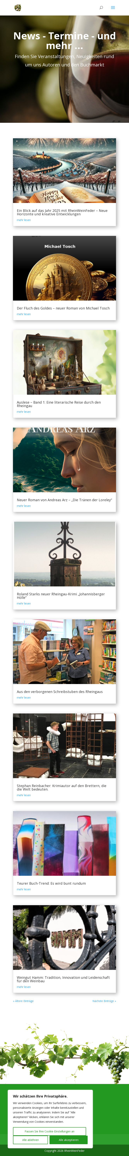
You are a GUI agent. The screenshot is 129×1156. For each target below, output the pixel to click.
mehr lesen (24, 220)
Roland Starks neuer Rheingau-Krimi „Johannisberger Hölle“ (61, 596)
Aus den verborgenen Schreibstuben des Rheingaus (60, 691)
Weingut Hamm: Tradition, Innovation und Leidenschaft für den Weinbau (63, 979)
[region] (50, 1119)
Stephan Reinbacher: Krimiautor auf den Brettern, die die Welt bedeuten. (61, 787)
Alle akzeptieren (69, 1140)
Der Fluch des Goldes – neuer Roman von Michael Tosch (63, 308)
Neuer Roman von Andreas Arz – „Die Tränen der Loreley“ (64, 500)
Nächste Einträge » (104, 1001)
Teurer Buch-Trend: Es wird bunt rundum (51, 883)
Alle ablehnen (30, 1140)
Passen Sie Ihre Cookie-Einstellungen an (49, 1131)
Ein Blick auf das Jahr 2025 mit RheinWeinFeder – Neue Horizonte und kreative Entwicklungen (62, 212)
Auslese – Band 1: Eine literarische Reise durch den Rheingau (59, 404)
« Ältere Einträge (23, 1001)
